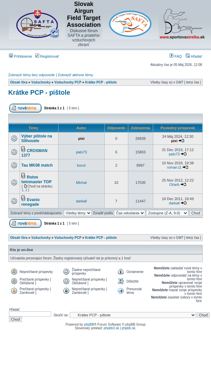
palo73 (81, 152)
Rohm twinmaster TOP (36, 179)
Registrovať (47, 56)
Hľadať (194, 56)
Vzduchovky (41, 82)
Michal (81, 183)
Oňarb (174, 185)
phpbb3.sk (111, 328)
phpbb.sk (128, 328)
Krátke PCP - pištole (101, 82)
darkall (81, 201)
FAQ (175, 56)
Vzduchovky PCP (67, 82)
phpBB (89, 324)
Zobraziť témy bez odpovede (31, 75)
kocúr (81, 165)
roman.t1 (174, 167)
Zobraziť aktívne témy (75, 75)
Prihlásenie (20, 56)
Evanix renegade (30, 202)
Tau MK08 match (37, 165)
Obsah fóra (19, 82)
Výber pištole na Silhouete (36, 138)
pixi (81, 138)
